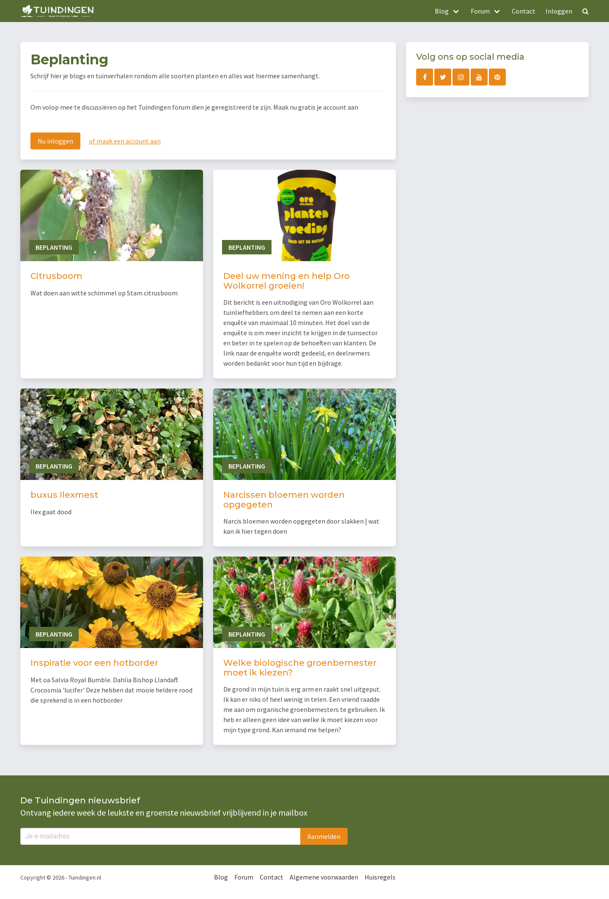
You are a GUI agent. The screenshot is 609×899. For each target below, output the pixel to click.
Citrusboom (56, 276)
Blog (221, 877)
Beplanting (54, 247)
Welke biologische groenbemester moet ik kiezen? (299, 668)
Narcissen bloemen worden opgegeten (284, 500)
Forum (243, 877)
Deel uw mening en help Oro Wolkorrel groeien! (286, 281)
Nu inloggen (55, 141)
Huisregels (380, 877)
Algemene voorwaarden (324, 877)
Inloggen (559, 11)
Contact (523, 11)
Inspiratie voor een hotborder (94, 663)
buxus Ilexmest (64, 495)
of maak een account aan (125, 141)
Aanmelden (323, 836)
